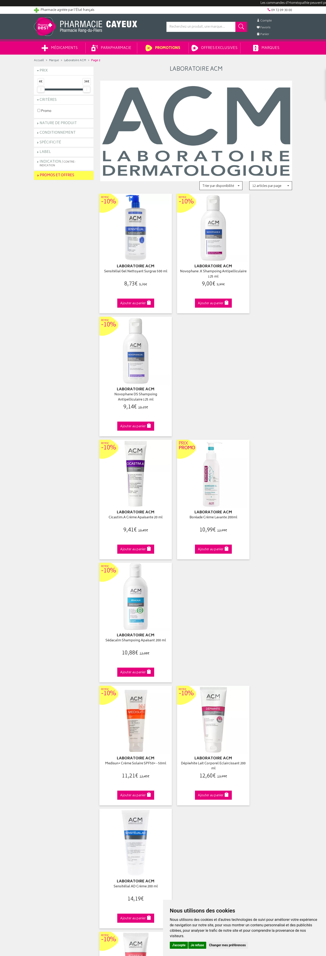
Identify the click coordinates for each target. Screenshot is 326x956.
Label (45, 152)
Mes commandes (178, 786)
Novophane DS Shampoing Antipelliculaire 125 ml (262, 266)
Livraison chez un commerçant (255, 786)
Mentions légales (112, 823)
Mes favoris (174, 796)
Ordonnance (109, 807)
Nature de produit (58, 123)
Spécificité (50, 143)
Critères (48, 100)
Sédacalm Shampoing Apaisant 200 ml (262, 381)
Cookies (106, 833)
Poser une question (48, 786)
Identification (175, 775)
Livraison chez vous (247, 781)
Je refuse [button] (197, 945)
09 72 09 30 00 (262, 697)
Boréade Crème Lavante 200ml (196, 378)
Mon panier (174, 791)
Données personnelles (116, 828)
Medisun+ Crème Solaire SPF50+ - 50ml (130, 496)
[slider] (41, 89)
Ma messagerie (177, 802)
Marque (54, 60)
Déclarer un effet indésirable (120, 812)
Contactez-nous (45, 791)
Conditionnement (58, 133)
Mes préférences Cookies (118, 839)
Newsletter (108, 802)
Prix (44, 71)
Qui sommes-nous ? (49, 775)
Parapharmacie (111, 48)
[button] (220, 185)
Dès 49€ (130, 699)
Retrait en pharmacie (247, 775)
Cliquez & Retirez (63, 697)
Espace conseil (111, 796)
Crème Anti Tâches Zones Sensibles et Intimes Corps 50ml (262, 611)
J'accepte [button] (179, 945)
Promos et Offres (57, 175)
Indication (58, 163)
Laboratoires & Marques (117, 781)
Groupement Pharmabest (52, 781)
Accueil (39, 60)
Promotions (163, 48)
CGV (103, 818)
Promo (44, 110)
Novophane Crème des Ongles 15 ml (196, 611)
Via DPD (196, 697)
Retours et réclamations (51, 796)
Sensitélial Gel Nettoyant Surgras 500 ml (130, 266)
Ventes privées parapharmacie (121, 791)
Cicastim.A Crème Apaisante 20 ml (130, 378)
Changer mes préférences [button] (227, 945)
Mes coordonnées (179, 781)
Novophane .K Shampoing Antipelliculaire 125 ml (196, 266)
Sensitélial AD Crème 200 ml (262, 493)
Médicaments (60, 48)
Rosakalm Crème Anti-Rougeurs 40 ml (130, 611)
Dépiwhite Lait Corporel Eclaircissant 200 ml (196, 496)
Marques (266, 48)
